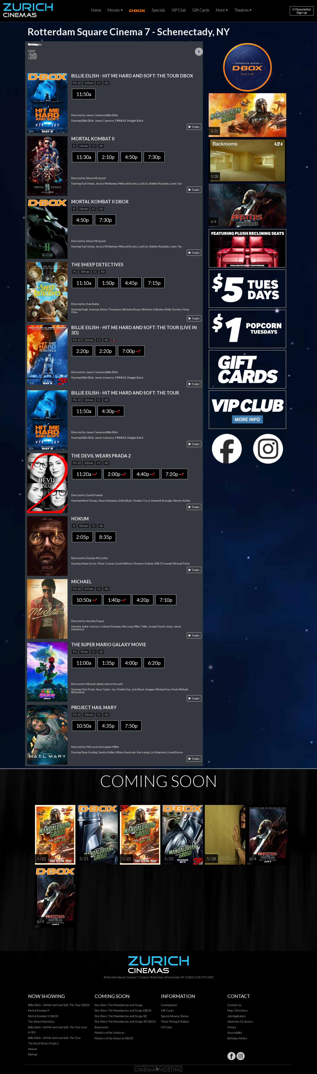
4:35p (108, 726)
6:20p (154, 663)
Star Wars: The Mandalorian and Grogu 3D (121, 1016)
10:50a (87, 600)
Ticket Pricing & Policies (175, 1021)
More (220, 10)
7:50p (131, 726)
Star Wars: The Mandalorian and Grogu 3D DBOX (125, 1021)
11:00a (83, 663)
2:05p (82, 537)
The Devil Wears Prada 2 (43, 1043)
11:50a (83, 94)
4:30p (111, 411)
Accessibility (234, 1032)
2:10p (108, 157)
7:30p (154, 157)
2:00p (117, 474)
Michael (32, 1054)
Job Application (236, 1016)
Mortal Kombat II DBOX (43, 1016)
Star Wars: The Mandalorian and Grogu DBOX (123, 1010)
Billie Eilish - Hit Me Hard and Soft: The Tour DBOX (59, 1005)
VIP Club (179, 10)
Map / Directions (237, 1010)
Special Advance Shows (175, 1016)
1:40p (117, 600)
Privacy (231, 1027)
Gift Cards (200, 10)
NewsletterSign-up (301, 10)
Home (96, 10)
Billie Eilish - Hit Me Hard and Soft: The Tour (54, 1038)
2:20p (82, 351)
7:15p (154, 283)
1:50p (108, 283)
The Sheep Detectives (41, 1021)
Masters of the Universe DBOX (114, 1038)
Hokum (32, 1049)
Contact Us (234, 1005)
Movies (114, 10)
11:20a (87, 474)
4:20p (143, 600)
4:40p (146, 474)
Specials (158, 10)
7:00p (131, 351)
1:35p (108, 663)
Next (199, 52)
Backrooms (102, 1027)
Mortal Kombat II (38, 1010)
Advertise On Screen (240, 1021)
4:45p (131, 283)
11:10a (83, 283)
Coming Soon (169, 1005)
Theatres (241, 10)
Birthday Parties (237, 1038)
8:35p (105, 537)
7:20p (175, 474)
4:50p (131, 157)
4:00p (131, 663)
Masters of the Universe (109, 1032)
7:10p (166, 600)
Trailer (194, 126)
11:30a (83, 157)
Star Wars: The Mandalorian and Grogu (119, 1005)
